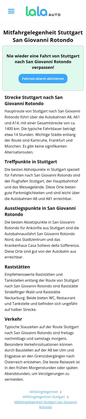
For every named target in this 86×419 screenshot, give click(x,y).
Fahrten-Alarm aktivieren (43, 78)
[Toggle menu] (11, 11)
